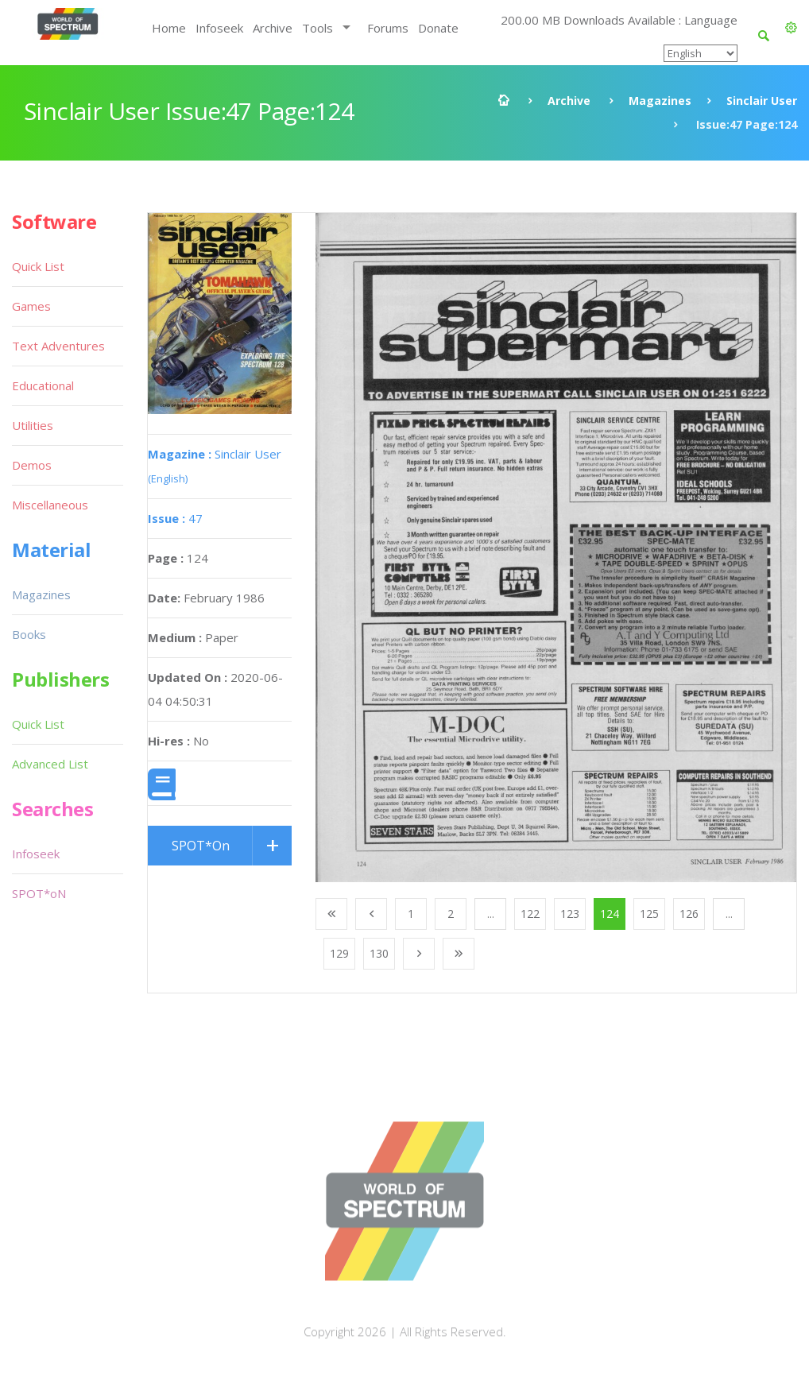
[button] (791, 28)
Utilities (32, 425)
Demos (32, 465)
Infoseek (219, 28)
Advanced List (50, 764)
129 (339, 953)
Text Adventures (58, 346)
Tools (317, 28)
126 (689, 913)
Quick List (38, 266)
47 (175, 518)
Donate (438, 28)
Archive (272, 28)
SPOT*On (201, 845)
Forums (387, 28)
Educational (43, 385)
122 (530, 913)
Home (169, 28)
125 (649, 913)
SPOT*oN (39, 893)
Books (29, 634)
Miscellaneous (50, 505)
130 (379, 953)
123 (569, 913)
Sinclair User (761, 100)
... (490, 913)
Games (31, 306)
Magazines (660, 100)
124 (609, 913)
